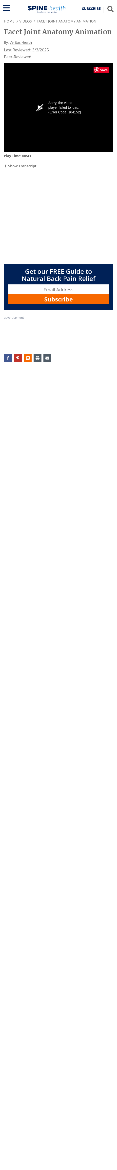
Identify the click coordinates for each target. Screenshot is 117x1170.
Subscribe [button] (91, 9)
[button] (28, 358)
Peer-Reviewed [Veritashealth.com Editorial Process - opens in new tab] (17, 57)
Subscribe (58, 299)
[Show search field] (110, 9)
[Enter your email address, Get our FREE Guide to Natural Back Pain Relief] (58, 289)
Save (104, 70)
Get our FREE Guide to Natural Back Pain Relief (59, 275)
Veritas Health (21, 42)
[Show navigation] (6, 8)
